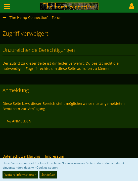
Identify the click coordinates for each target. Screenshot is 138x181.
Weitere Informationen (20, 174)
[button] (7, 6)
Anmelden (19, 121)
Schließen (48, 174)
